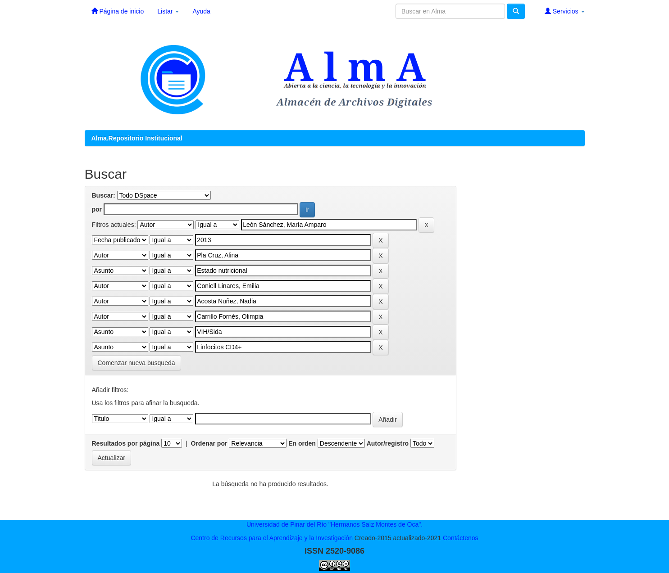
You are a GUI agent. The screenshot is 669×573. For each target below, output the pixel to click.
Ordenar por (209, 443)
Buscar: (103, 195)
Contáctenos (460, 537)
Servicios (565, 11)
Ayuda (201, 11)
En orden (302, 443)
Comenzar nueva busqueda (136, 362)
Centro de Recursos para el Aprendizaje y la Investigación (272, 537)
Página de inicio (117, 11)
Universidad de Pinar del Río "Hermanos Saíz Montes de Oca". (334, 524)
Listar (168, 11)
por (97, 209)
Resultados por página (126, 443)
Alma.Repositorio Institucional (136, 138)
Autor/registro (388, 443)
